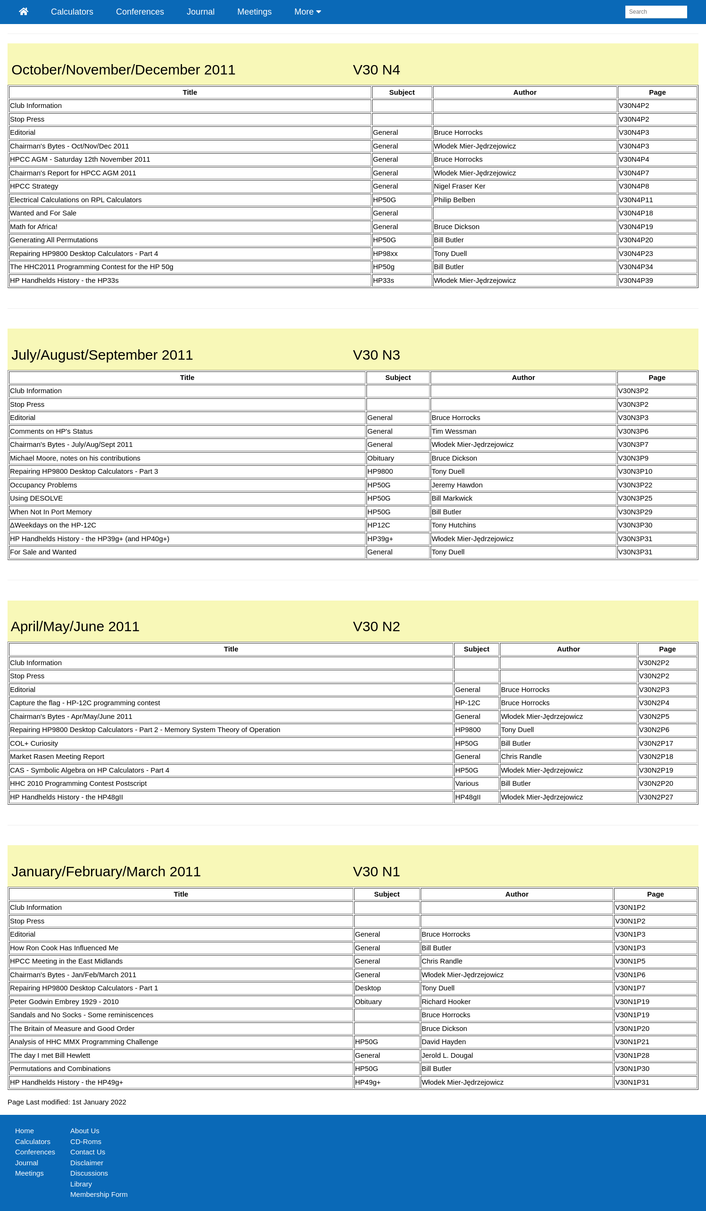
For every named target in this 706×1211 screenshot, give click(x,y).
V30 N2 (376, 626)
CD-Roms (85, 1141)
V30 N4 (376, 69)
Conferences (140, 11)
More (307, 11)
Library (81, 1184)
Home (24, 1131)
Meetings (254, 11)
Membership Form (99, 1194)
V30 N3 (376, 354)
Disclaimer (86, 1163)
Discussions (89, 1173)
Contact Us (87, 1152)
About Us (85, 1131)
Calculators (72, 11)
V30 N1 (376, 871)
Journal (201, 11)
